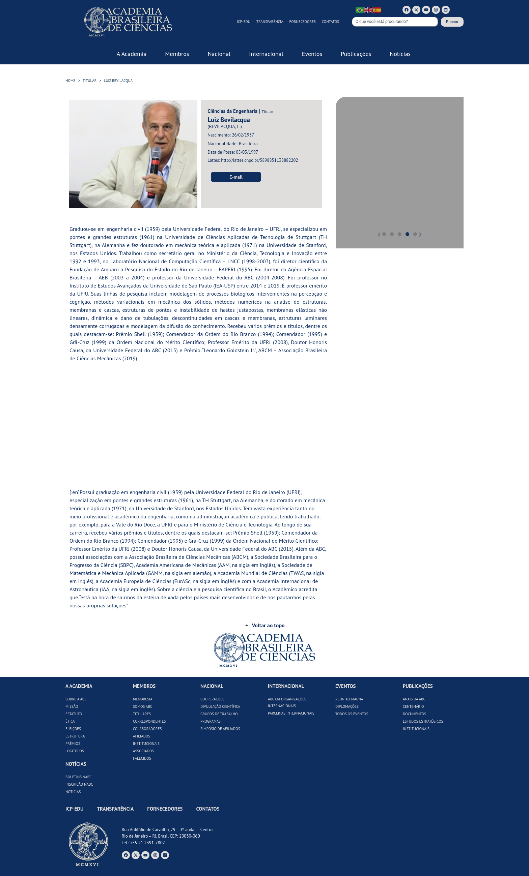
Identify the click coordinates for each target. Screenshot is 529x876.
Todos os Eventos (351, 714)
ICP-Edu (243, 21)
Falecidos (142, 758)
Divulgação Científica (220, 706)
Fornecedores (302, 21)
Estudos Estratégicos (423, 721)
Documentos (414, 714)
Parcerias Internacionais (291, 713)
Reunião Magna (349, 699)
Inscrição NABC (79, 784)
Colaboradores (147, 728)
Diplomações (347, 706)
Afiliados (141, 736)
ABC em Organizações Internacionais (287, 702)
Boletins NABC (78, 777)
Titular (89, 80)
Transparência (269, 21)
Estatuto (73, 714)
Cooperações (212, 699)
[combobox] (395, 22)
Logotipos (74, 751)
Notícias (73, 791)
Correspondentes (149, 721)
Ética (70, 721)
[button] (350, 168)
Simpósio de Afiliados (220, 728)
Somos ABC (142, 706)
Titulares (142, 714)
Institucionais (146, 743)
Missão (71, 706)
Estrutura (75, 736)
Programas (210, 721)
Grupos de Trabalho (219, 714)
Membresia (142, 699)
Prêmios (72, 743)
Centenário (413, 706)
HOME (70, 80)
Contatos (330, 21)
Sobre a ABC (76, 699)
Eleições (73, 728)
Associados (143, 751)
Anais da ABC (414, 699)
